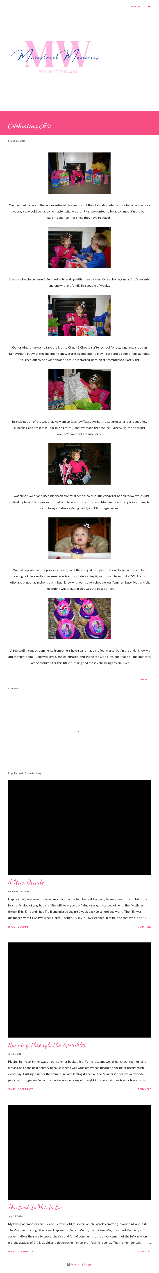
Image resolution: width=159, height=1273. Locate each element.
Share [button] (143, 679)
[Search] (135, 6)
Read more (144, 926)
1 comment (25, 926)
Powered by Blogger (79, 1264)
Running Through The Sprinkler (47, 1044)
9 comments (25, 1089)
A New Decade (26, 882)
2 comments (25, 1251)
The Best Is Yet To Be (35, 1207)
